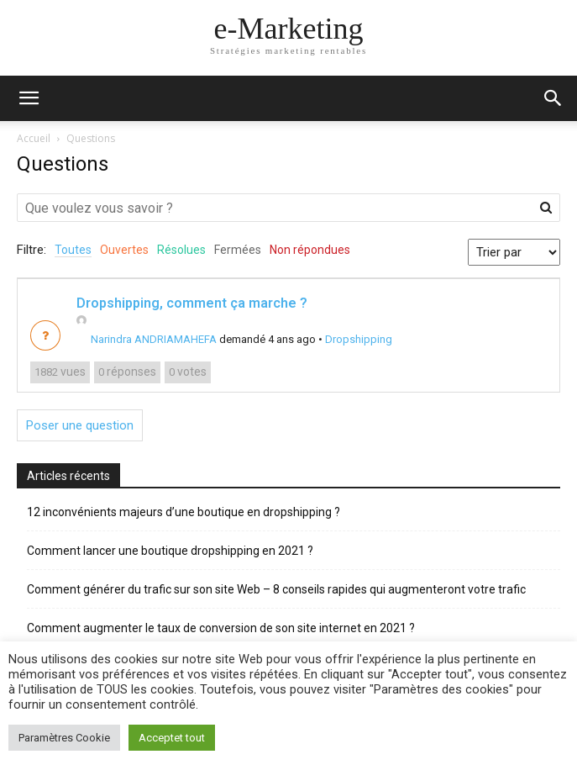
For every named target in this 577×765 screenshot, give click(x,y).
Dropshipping (358, 339)
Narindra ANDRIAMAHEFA (146, 339)
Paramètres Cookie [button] (64, 737)
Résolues (181, 249)
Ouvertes (124, 249)
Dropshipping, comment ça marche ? (191, 303)
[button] (553, 98)
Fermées (237, 249)
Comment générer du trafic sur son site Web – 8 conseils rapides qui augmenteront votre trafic (276, 589)
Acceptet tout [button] (172, 737)
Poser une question (80, 425)
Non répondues (310, 249)
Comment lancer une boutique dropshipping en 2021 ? (170, 550)
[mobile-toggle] (28, 98)
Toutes (73, 249)
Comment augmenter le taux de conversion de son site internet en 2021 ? (221, 628)
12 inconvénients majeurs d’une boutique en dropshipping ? (183, 512)
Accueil (33, 138)
